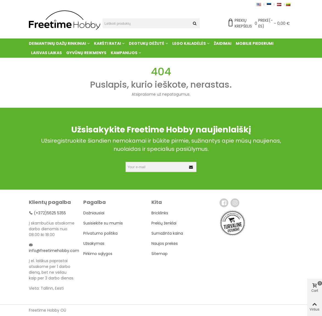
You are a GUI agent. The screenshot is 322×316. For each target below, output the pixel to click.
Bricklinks (159, 213)
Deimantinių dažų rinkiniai (57, 43)
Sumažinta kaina (167, 233)
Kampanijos (124, 53)
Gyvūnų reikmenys (86, 53)
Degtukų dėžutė (146, 43)
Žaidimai (222, 43)
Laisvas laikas (46, 53)
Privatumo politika (100, 233)
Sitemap (159, 253)
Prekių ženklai (163, 223)
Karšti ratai (107, 43)
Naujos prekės (164, 243)
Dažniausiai (93, 213)
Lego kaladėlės (189, 43)
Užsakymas (93, 243)
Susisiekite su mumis (103, 223)
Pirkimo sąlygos (97, 253)
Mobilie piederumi (254, 43)
